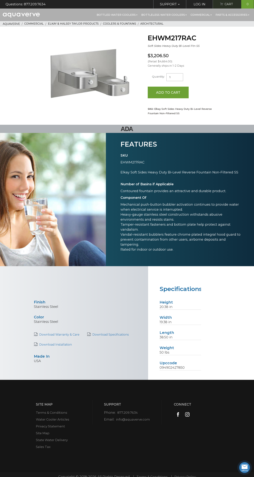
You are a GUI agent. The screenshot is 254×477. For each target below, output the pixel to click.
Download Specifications (110, 335)
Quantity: (158, 76)
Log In (198, 4)
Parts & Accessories (232, 14)
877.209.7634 (127, 413)
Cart (238, 4)
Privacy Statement (50, 426)
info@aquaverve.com (133, 420)
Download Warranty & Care (59, 335)
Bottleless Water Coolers (164, 14)
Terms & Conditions (51, 413)
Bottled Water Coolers (117, 14)
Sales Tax (43, 447)
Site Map (42, 433)
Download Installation (55, 345)
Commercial (201, 14)
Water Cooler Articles (52, 420)
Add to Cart (168, 92)
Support (168, 4)
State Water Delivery (52, 440)
